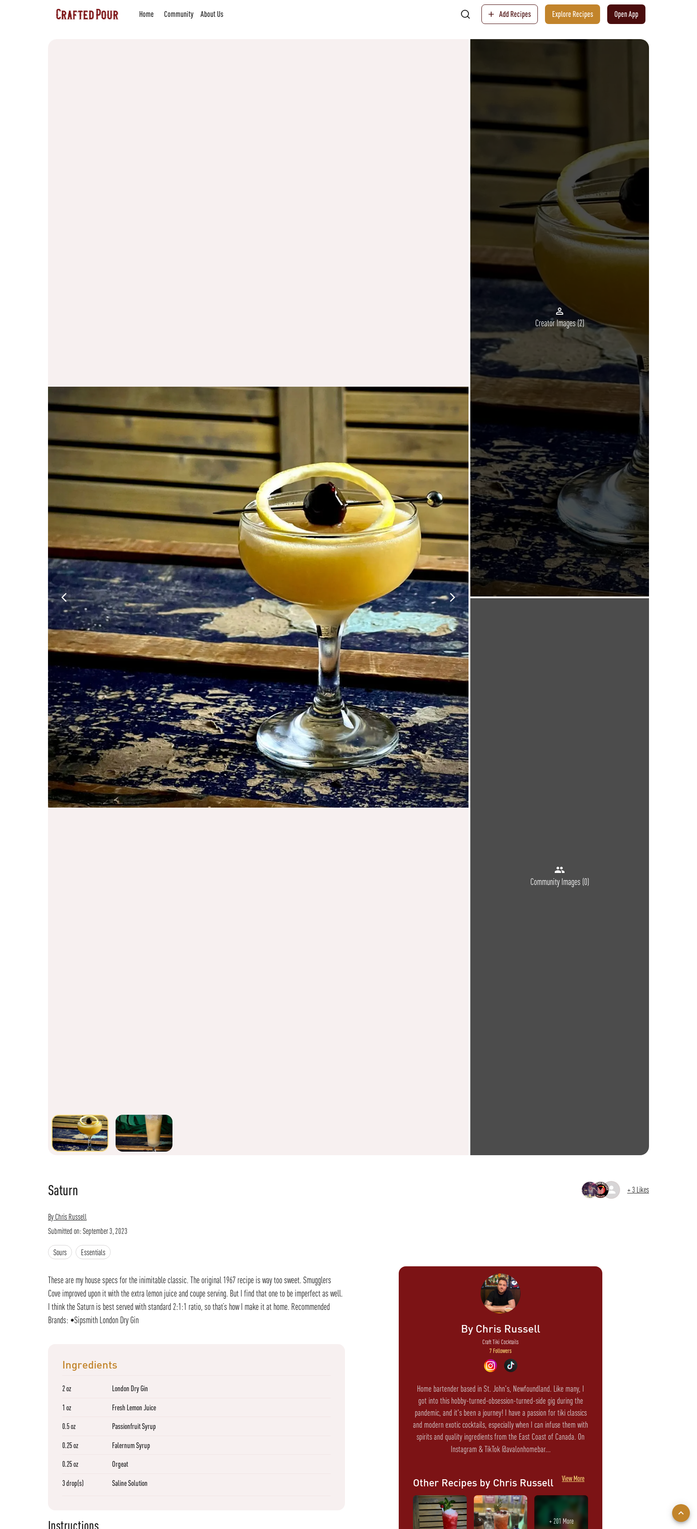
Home (146, 14)
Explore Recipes (572, 14)
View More (573, 1482)
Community (178, 14)
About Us (212, 14)
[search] (465, 14)
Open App (626, 14)
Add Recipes (509, 14)
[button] (60, 1252)
